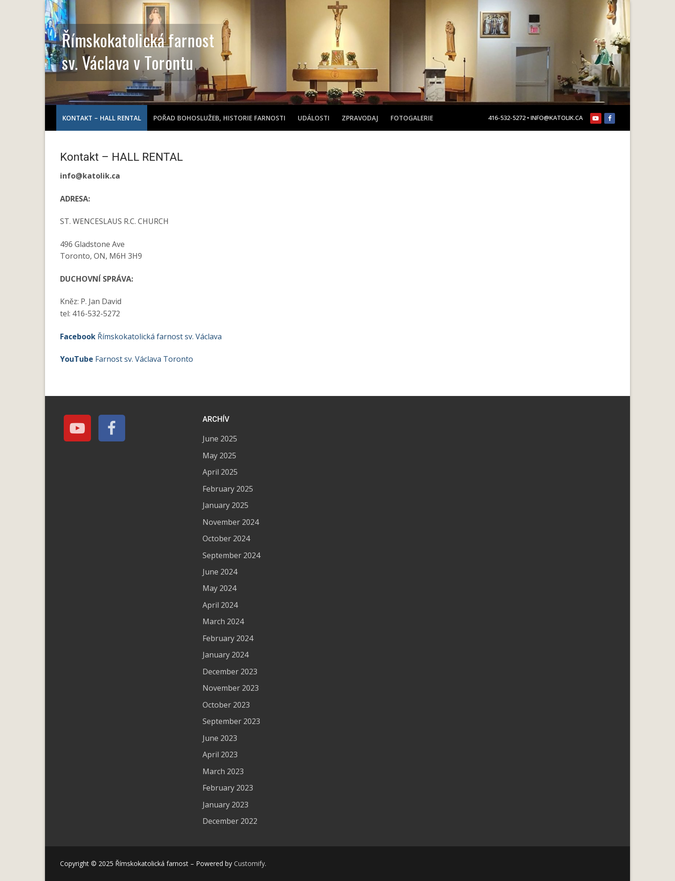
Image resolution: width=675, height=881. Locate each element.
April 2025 (220, 472)
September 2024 (231, 555)
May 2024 (219, 588)
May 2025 (219, 455)
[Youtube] (595, 118)
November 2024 (230, 522)
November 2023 (230, 688)
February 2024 (227, 638)
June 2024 (219, 572)
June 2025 (219, 438)
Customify (249, 863)
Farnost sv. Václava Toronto (126, 359)
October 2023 (226, 705)
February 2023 (227, 788)
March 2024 (223, 621)
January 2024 (225, 655)
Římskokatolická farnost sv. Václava (141, 336)
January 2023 (225, 804)
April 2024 (220, 605)
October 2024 (226, 538)
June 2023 (219, 738)
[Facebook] (609, 118)
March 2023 (223, 771)
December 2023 (229, 671)
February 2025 (227, 489)
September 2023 (231, 721)
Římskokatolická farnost (138, 40)
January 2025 (225, 505)
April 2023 (220, 754)
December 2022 (229, 821)
